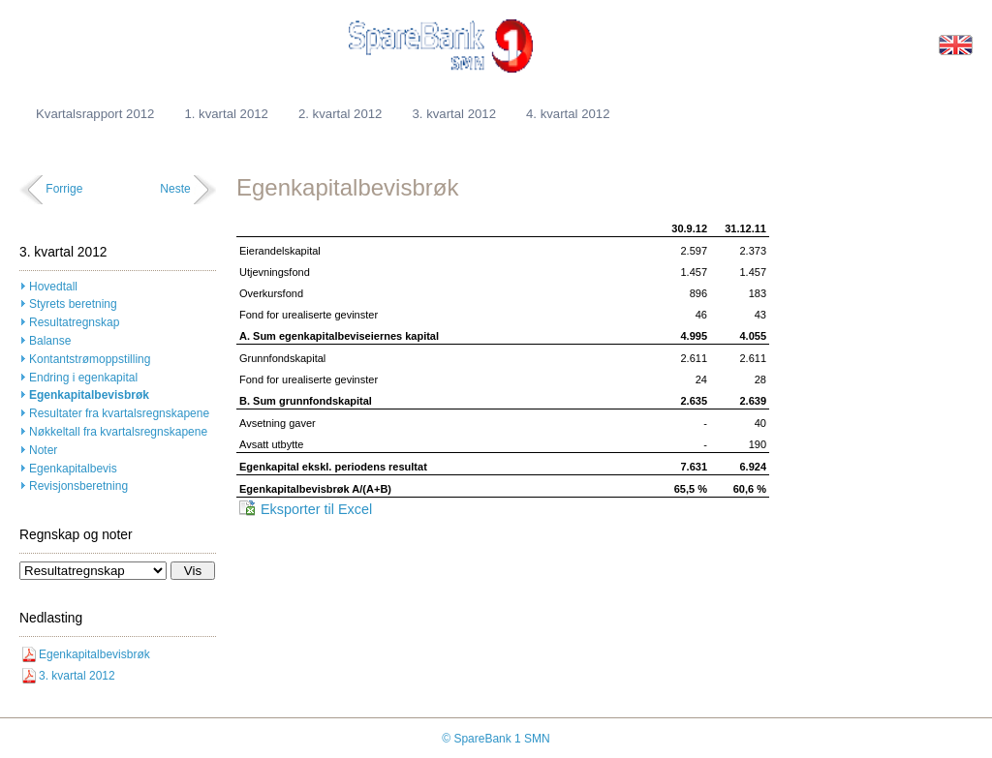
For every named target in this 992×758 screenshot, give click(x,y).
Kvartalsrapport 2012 (95, 113)
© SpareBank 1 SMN (496, 738)
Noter (43, 450)
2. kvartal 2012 (340, 113)
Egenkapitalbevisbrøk (89, 395)
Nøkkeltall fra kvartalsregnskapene (118, 432)
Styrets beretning (73, 304)
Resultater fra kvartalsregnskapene (119, 413)
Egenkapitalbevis (73, 468)
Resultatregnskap (74, 322)
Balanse (50, 341)
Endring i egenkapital (83, 377)
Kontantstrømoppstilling (89, 359)
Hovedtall (53, 286)
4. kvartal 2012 (568, 113)
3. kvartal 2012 (454, 113)
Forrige (64, 189)
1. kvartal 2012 (226, 113)
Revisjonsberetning (78, 486)
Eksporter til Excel (316, 509)
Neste (175, 189)
